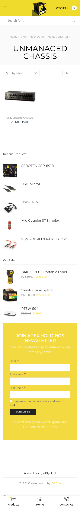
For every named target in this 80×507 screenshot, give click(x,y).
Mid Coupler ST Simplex (40, 221)
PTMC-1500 (20, 122)
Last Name (18, 361)
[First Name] (40, 354)
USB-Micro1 (30, 184)
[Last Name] (40, 368)
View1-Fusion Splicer (37, 290)
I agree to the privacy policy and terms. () (37, 377)
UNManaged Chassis (19, 118)
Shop (23, 36)
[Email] (40, 341)
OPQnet (57, 483)
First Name (18, 347)
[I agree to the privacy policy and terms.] (11, 374)
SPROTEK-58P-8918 (37, 166)
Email (14, 334)
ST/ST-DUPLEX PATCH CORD (44, 239)
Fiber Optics (37, 36)
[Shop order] (21, 73)
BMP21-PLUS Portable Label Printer (46, 272)
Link (13, 379)
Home (13, 36)
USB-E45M (30, 202)
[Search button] (73, 20)
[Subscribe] (23, 385)
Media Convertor (58, 36)
